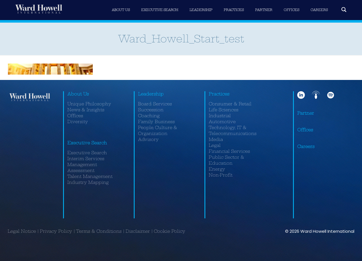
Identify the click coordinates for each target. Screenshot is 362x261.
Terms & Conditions (99, 231)
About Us (78, 94)
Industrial (220, 115)
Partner (305, 113)
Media (216, 139)
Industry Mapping (88, 182)
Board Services (155, 103)
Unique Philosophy (89, 103)
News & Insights (85, 109)
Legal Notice (22, 231)
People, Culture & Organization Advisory (157, 133)
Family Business (156, 121)
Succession (150, 109)
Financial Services (229, 151)
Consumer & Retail (230, 103)
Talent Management (90, 176)
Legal (215, 145)
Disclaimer (138, 231)
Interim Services (85, 158)
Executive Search (87, 142)
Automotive (222, 121)
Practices (219, 94)
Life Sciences (223, 109)
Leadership (150, 94)
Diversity (77, 121)
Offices (75, 115)
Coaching (149, 115)
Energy (217, 169)
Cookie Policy (169, 231)
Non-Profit (220, 175)
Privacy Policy (56, 231)
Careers (305, 146)
